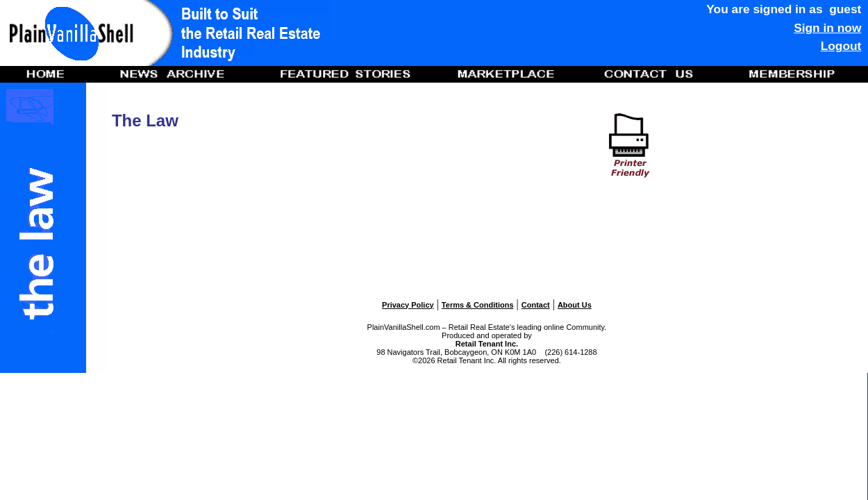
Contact (535, 305)
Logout (841, 46)
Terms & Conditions (478, 305)
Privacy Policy (408, 305)
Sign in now (827, 28)
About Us (575, 305)
